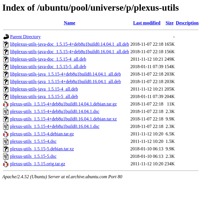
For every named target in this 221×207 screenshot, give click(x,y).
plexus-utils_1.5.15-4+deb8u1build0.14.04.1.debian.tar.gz (63, 103)
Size (170, 22)
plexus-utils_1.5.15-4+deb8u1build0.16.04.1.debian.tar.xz (63, 118)
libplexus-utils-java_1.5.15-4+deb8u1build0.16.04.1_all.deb (65, 81)
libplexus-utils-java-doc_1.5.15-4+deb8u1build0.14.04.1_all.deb (69, 44)
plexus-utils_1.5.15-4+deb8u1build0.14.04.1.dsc (54, 111)
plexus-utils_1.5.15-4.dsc (33, 141)
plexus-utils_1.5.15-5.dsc (33, 156)
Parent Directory (25, 36)
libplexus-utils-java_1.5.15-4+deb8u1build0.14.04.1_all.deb (65, 74)
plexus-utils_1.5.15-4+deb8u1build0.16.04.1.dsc (54, 126)
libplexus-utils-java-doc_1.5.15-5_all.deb (48, 66)
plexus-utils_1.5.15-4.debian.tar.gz (42, 133)
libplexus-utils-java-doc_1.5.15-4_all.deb (48, 59)
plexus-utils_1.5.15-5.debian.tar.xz (42, 148)
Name (69, 22)
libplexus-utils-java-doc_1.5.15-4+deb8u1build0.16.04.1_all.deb (69, 51)
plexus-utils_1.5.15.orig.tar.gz (37, 163)
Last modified (147, 22)
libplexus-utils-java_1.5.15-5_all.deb (44, 96)
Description (187, 22)
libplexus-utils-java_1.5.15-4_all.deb (44, 89)
